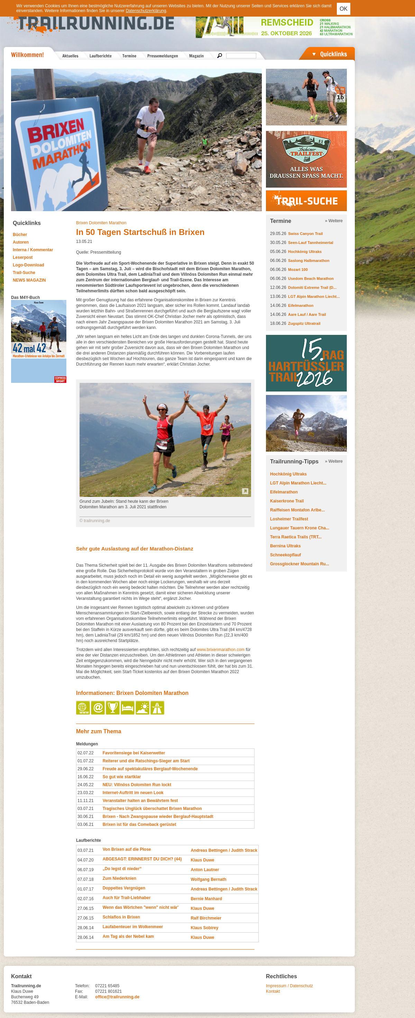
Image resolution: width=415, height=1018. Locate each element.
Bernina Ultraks (285, 546)
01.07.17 (85, 889)
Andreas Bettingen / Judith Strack (224, 850)
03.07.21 (85, 808)
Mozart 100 (298, 269)
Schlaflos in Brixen (121, 917)
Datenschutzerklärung (146, 10)
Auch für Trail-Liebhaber (127, 897)
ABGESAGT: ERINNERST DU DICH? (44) (142, 859)
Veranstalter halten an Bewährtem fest (140, 800)
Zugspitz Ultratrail (304, 323)
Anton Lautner (205, 869)
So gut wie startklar (122, 776)
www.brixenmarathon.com (221, 649)
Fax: (79, 991)
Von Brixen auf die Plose (127, 849)
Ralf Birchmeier (206, 918)
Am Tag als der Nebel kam (128, 936)
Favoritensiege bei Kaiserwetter (134, 753)
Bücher (20, 234)
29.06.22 (85, 768)
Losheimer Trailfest (289, 519)
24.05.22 (85, 784)
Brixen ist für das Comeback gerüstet (139, 824)
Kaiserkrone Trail (287, 501)
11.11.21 (85, 800)
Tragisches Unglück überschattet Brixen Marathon (152, 808)
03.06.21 (85, 824)
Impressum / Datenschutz (289, 985)
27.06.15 (85, 908)
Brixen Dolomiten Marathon (101, 222)
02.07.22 (85, 753)
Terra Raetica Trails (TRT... (296, 537)
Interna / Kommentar (33, 249)
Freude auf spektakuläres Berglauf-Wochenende (150, 768)
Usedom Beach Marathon (311, 278)
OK (344, 9)
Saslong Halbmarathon (309, 260)
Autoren (21, 242)
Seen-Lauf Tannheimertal (310, 243)
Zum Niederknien (119, 878)
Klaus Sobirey (204, 927)
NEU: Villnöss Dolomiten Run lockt (137, 784)
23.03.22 (85, 792)
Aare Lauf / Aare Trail (307, 314)
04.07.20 (85, 860)
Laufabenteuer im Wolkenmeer (133, 926)
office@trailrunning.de (117, 997)
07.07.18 (85, 879)
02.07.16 (85, 898)
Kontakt (273, 991)
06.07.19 (85, 869)
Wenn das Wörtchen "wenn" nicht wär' (140, 907)
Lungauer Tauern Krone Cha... (299, 528)
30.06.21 (85, 816)
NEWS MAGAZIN (29, 280)
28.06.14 (85, 927)
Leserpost (23, 257)
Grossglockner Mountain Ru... (299, 564)
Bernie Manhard (206, 898)
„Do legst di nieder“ (122, 868)
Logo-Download (28, 265)
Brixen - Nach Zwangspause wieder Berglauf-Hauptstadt (158, 816)
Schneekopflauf (285, 555)
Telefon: (82, 985)
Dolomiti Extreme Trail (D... (312, 287)
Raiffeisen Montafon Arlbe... (297, 510)
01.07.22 (85, 760)
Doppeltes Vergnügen (124, 888)
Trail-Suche (24, 272)
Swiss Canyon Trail (305, 234)
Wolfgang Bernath (208, 879)
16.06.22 (85, 776)
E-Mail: (81, 997)
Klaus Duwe (202, 860)
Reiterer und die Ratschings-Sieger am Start (146, 760)
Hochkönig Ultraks (305, 251)
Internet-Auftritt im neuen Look (133, 792)
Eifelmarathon (300, 305)
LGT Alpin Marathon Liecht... (314, 296)
